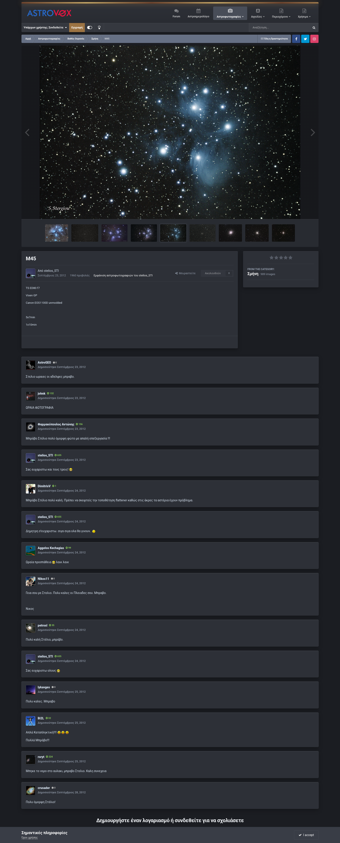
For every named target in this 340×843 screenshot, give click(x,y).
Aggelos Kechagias (51, 548)
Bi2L (41, 718)
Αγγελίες (257, 16)
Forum (176, 16)
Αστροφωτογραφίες (229, 16)
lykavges (44, 687)
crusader (44, 788)
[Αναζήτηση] (270, 27)
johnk (41, 393)
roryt (41, 757)
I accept (306, 835)
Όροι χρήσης (29, 837)
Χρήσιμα (303, 16)
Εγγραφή (77, 27)
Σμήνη (252, 273)
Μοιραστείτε (185, 273)
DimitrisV (44, 486)
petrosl (42, 625)
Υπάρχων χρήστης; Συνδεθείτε (45, 27)
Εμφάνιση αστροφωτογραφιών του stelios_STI (123, 275)
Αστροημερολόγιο (198, 16)
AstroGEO (44, 362)
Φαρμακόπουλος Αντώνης (56, 424)
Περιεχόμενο (280, 16)
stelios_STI (51, 270)
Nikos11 (43, 579)
